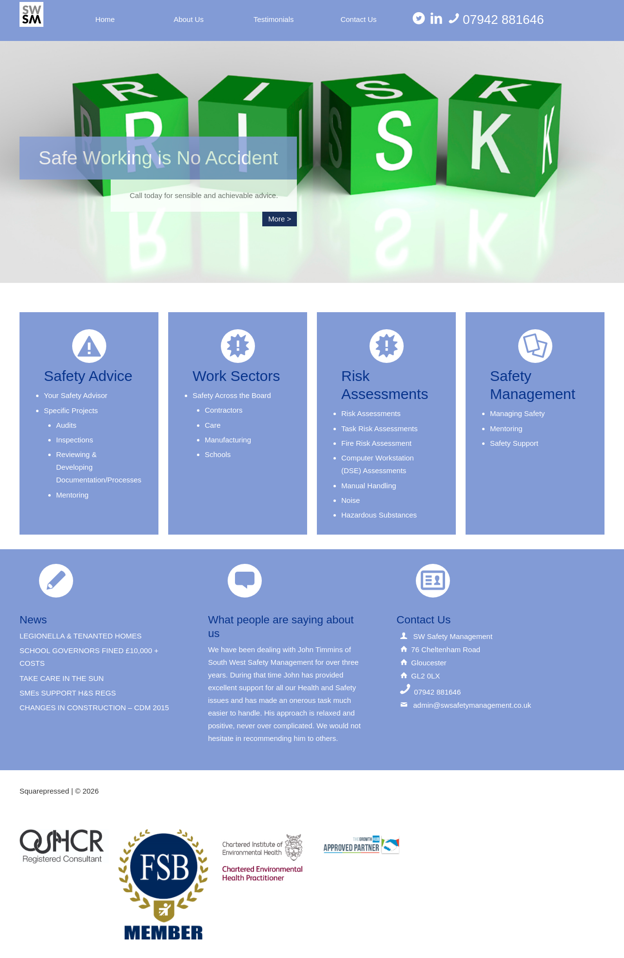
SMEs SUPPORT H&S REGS (68, 693)
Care (213, 425)
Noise (350, 500)
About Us (189, 19)
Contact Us (358, 19)
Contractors (224, 410)
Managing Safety (517, 413)
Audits (66, 425)
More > (279, 219)
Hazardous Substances (379, 515)
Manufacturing (228, 440)
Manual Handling (368, 485)
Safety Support (514, 443)
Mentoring (72, 495)
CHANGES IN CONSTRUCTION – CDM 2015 (94, 707)
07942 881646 (496, 19)
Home (105, 19)
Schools (218, 454)
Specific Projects (71, 410)
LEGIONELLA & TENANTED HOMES (81, 636)
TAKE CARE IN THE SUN (62, 678)
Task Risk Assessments (379, 428)
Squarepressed (44, 791)
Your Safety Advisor (75, 395)
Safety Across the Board (232, 395)
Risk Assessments (371, 413)
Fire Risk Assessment (376, 443)
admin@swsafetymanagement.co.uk (472, 705)
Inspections (74, 440)
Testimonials (274, 19)
